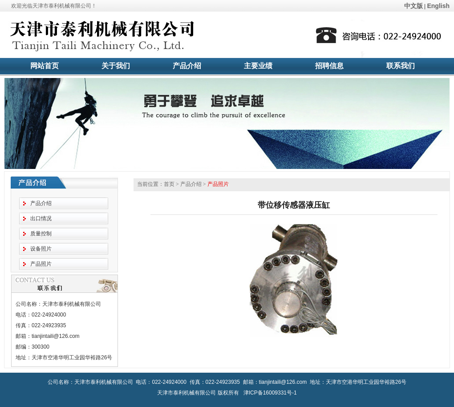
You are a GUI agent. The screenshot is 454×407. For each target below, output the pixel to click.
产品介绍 (187, 66)
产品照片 (41, 264)
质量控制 (41, 233)
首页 (169, 184)
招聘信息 (329, 66)
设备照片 (41, 249)
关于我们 (115, 66)
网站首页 (44, 66)
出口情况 (41, 218)
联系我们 (400, 66)
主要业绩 (258, 66)
